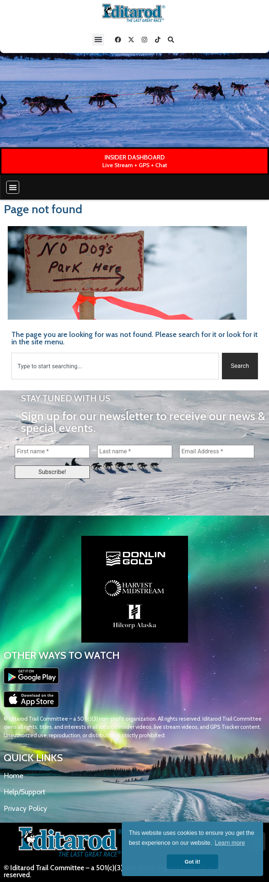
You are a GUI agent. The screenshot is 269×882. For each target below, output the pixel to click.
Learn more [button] (230, 843)
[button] (98, 40)
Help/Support (24, 791)
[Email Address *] (216, 451)
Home (13, 775)
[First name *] (52, 451)
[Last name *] (134, 451)
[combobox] (115, 366)
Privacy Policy (25, 808)
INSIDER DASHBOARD (135, 157)
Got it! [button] (192, 862)
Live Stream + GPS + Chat (134, 165)
